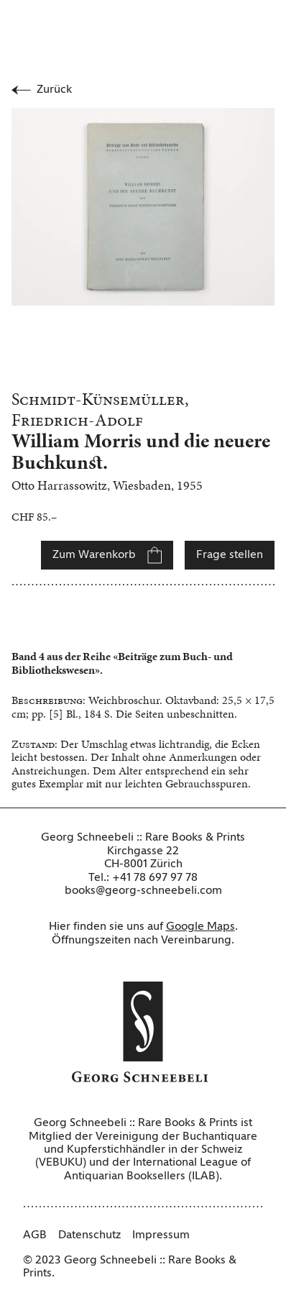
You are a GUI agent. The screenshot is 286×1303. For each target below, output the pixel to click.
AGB (35, 1235)
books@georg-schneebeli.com (143, 891)
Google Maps (200, 927)
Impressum (161, 1235)
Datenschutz (89, 1235)
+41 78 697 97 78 (155, 878)
